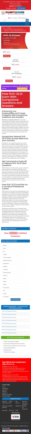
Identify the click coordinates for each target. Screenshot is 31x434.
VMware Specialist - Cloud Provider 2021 (13, 29)
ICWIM (10, 406)
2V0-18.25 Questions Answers (9, 323)
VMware (9, 27)
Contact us (4, 393)
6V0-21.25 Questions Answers (9, 326)
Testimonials (5, 388)
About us (4, 391)
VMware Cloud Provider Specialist (11, 44)
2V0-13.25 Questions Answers (9, 311)
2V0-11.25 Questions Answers (9, 332)
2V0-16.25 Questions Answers (9, 317)
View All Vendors (15, 299)
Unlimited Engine (6, 396)
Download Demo (22, 88)
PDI (16, 401)
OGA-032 (24, 401)
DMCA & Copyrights (7, 394)
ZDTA (17, 410)
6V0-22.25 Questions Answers (9, 329)
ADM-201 (4, 401)
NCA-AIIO (4, 410)
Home (3, 27)
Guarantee (4, 390)
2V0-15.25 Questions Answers (9, 314)
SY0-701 (18, 403)
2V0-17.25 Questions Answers (9, 320)
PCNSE (10, 401)
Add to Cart (7, 56)
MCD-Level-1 (5, 403)
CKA (10, 403)
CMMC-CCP (18, 406)
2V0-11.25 (11, 410)
